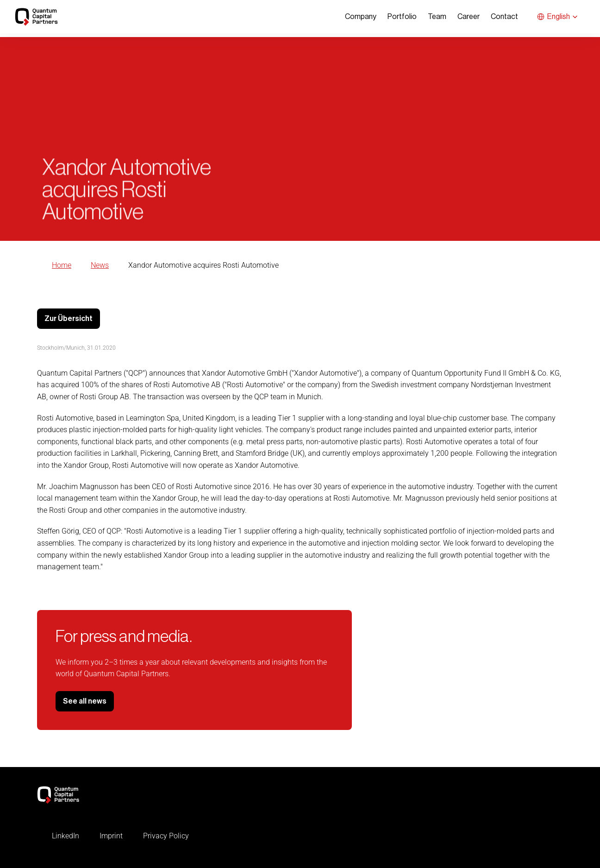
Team (437, 16)
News (100, 265)
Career (468, 16)
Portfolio (402, 16)
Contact (504, 16)
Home (61, 265)
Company (360, 16)
